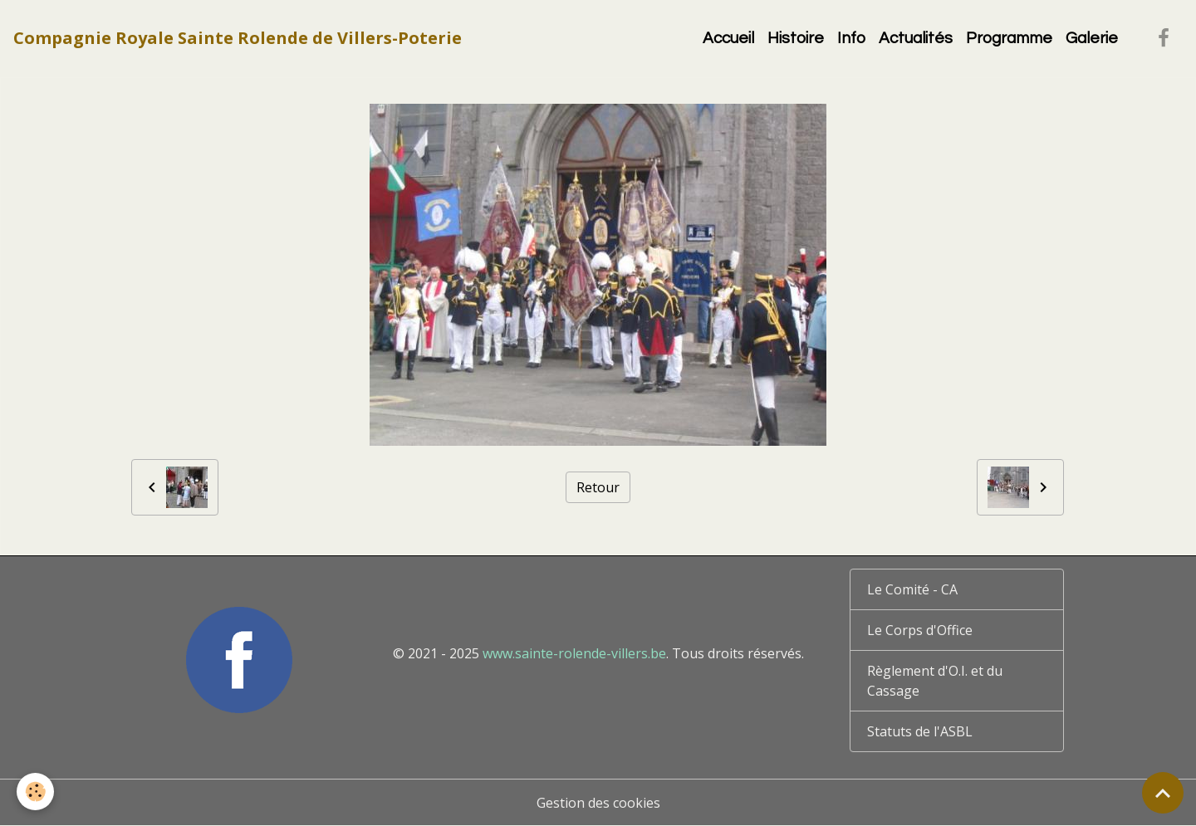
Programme (1009, 38)
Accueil (728, 38)
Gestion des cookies (598, 803)
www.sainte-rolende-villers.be (574, 653)
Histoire (795, 38)
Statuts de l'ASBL (920, 731)
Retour (598, 487)
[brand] (237, 38)
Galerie (1092, 38)
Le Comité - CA (912, 589)
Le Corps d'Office (920, 630)
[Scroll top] (1163, 793)
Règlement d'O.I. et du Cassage (934, 681)
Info (851, 38)
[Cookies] (35, 791)
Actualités (916, 38)
